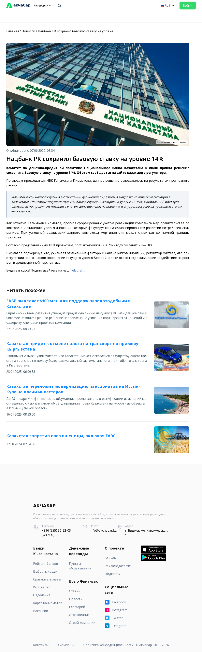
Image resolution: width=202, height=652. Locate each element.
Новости (28, 31)
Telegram (77, 270)
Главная (12, 31)
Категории (42, 5)
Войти (188, 5)
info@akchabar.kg (103, 530)
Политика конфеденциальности (108, 645)
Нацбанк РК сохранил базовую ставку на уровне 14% (79, 31)
